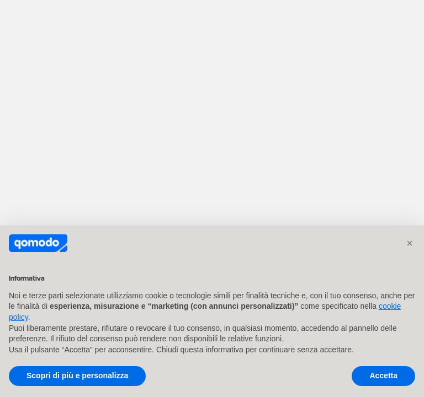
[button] (409, 243)
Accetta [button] (383, 375)
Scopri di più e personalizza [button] (77, 375)
